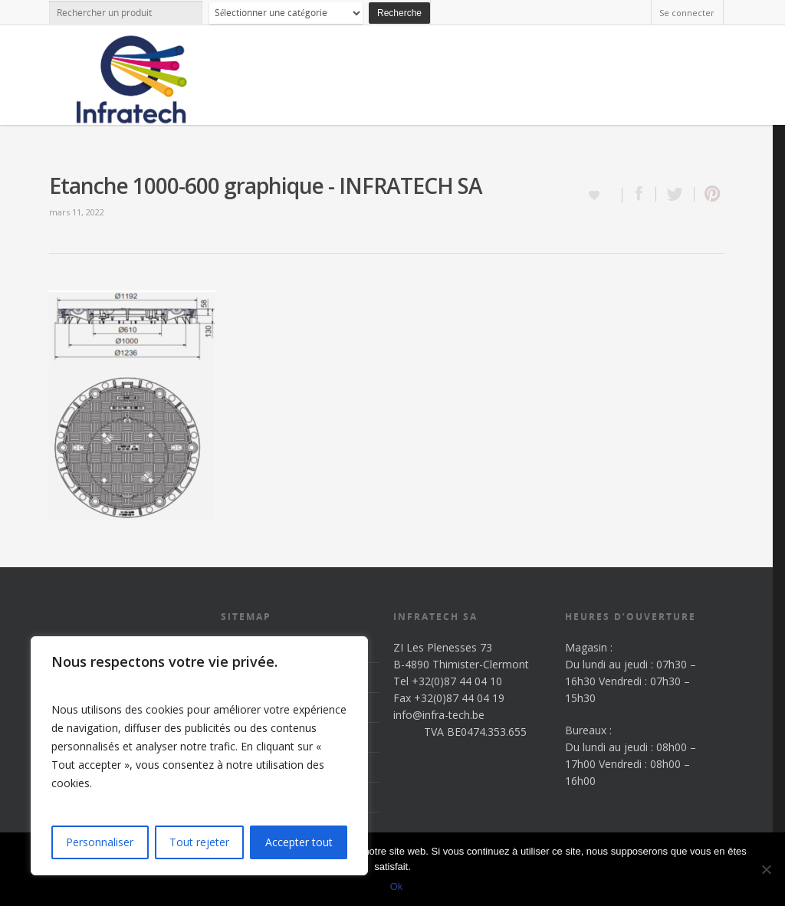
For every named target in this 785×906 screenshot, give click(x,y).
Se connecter (686, 12)
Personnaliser (99, 842)
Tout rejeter (199, 842)
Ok (396, 886)
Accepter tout (299, 842)
